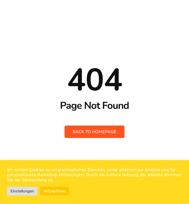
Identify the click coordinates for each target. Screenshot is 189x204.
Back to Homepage (94, 132)
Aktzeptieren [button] (55, 191)
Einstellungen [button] (22, 191)
